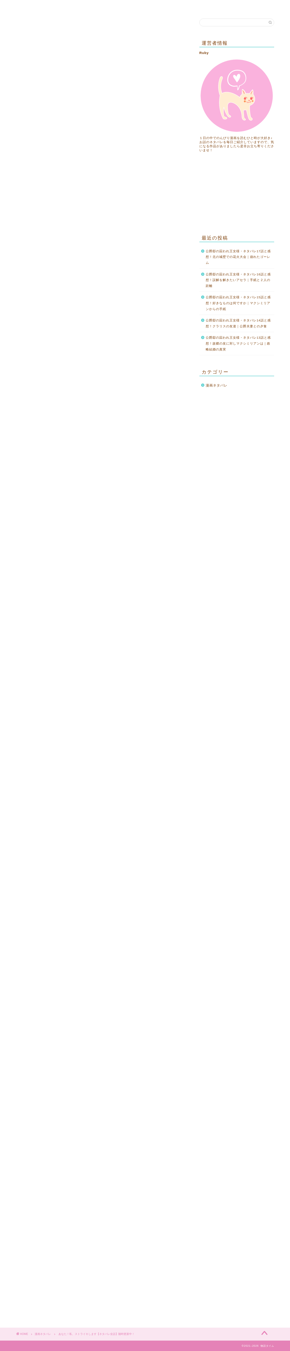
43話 (49, 557)
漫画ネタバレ (32, 27)
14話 (102, 471)
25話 (49, 505)
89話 (102, 686)
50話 (102, 574)
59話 (102, 600)
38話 (102, 540)
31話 (49, 522)
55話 (49, 591)
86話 (102, 678)
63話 (154, 609)
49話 (49, 574)
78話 (154, 652)
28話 (49, 514)
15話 (154, 471)
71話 (102, 634)
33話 (154, 522)
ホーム (27, 6)
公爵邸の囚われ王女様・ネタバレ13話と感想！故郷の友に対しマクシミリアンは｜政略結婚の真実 (238, 343)
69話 (154, 626)
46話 (49, 566)
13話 (49, 471)
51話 (154, 574)
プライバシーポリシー (95, 6)
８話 (102, 453)
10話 (49, 462)
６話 (155, 445)
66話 (154, 617)
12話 (154, 462)
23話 (102, 497)
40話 (49, 548)
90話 (154, 686)
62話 (102, 609)
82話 (49, 669)
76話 (49, 652)
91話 (49, 695)
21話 (154, 488)
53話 (102, 583)
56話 (102, 591)
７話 (49, 453)
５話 (102, 445)
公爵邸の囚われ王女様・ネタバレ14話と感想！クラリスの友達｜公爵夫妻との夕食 (238, 323)
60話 (154, 600)
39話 (154, 540)
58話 (49, 600)
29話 (102, 514)
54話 (154, 583)
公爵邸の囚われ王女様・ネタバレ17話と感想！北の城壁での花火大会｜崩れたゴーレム (238, 257)
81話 (154, 660)
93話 (154, 695)
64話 (49, 617)
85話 (49, 678)
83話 (102, 669)
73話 (49, 643)
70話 (49, 634)
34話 (49, 531)
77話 (102, 652)
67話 (49, 626)
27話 (154, 505)
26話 (102, 505)
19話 (49, 488)
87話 (154, 678)
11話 (102, 462)
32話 (102, 522)
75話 (154, 643)
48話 (154, 566)
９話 (155, 453)
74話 (102, 643)
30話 (154, 514)
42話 (154, 548)
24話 (154, 497)
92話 (102, 695)
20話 (102, 488)
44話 (102, 557)
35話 (102, 531)
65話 (102, 617)
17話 (102, 479)
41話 (102, 548)
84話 (154, 669)
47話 (102, 566)
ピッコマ (68, 276)
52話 (49, 583)
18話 (154, 479)
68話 (102, 626)
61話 (49, 609)
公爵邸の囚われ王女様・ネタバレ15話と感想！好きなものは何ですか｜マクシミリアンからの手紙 (238, 303)
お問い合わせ (54, 6)
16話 (49, 479)
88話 (49, 686)
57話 (154, 591)
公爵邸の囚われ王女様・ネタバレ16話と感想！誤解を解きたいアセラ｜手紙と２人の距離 (238, 280)
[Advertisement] (102, 191)
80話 (102, 660)
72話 (154, 634)
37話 (49, 540)
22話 (49, 497)
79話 (49, 660)
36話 (154, 531)
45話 (154, 557)
